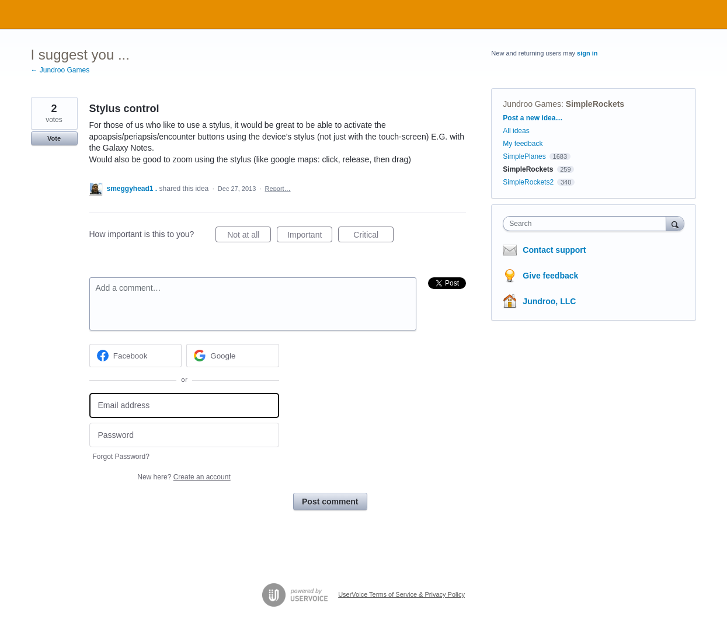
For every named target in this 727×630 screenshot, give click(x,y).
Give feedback (550, 275)
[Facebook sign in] (135, 355)
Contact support (554, 250)
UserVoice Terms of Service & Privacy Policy (401, 594)
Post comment (330, 501)
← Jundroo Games (60, 70)
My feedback (522, 144)
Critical (373, 236)
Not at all (249, 236)
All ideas (516, 131)
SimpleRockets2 (528, 182)
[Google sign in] (232, 355)
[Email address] (184, 405)
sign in (587, 53)
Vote (54, 138)
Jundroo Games (532, 104)
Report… (278, 188)
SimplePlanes (524, 156)
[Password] (184, 435)
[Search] (675, 223)
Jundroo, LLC (549, 301)
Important (309, 236)
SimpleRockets (595, 104)
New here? (183, 477)
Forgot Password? (121, 457)
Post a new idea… (532, 118)
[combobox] (587, 224)
